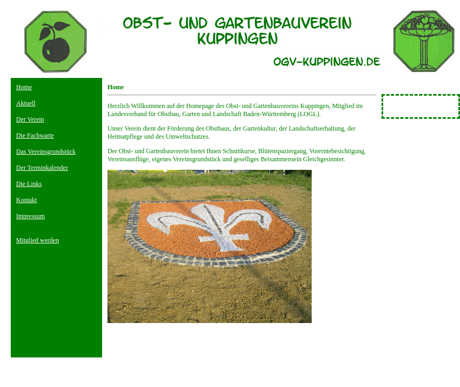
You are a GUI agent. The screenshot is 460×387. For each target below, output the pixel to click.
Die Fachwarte (35, 135)
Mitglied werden (37, 240)
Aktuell (25, 103)
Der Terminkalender (42, 167)
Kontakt (26, 200)
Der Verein (30, 119)
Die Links (29, 184)
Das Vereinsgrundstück (46, 151)
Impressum (30, 216)
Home (24, 87)
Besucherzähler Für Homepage (411, 106)
